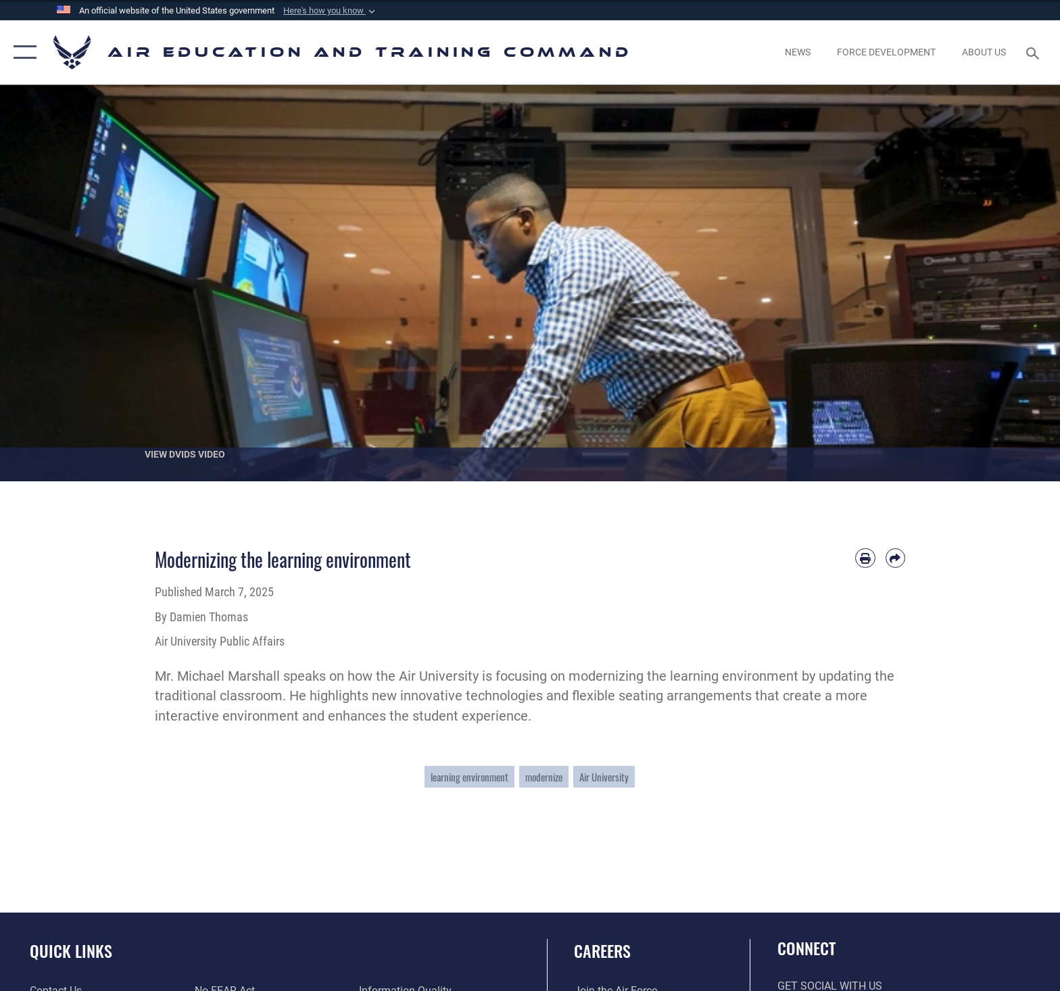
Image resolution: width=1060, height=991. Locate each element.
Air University (604, 776)
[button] (330, 11)
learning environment (469, 776)
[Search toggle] (1034, 52)
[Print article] (865, 558)
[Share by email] (895, 558)
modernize (543, 776)
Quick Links (71, 951)
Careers (602, 951)
